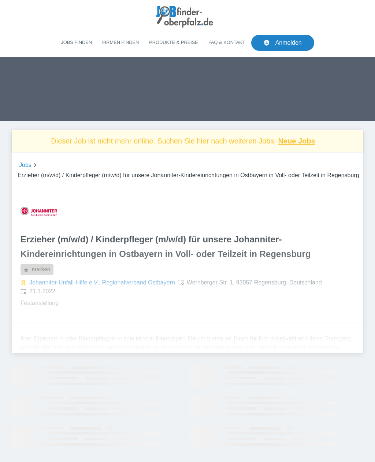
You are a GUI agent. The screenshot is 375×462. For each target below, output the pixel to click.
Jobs (25, 165)
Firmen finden (120, 42)
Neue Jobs (296, 141)
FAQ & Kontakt (226, 42)
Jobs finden (76, 42)
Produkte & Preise (173, 42)
